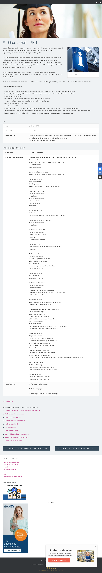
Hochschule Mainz (11, 427)
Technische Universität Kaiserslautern (17, 437)
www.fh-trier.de (8, 401)
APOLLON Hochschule (11, 464)
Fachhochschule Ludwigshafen (15, 421)
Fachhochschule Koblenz (13, 417)
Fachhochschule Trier (12, 424)
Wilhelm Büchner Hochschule (13, 476)
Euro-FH (6, 467)
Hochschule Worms (11, 431)
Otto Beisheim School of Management (17, 434)
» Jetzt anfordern (59, 560)
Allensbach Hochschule (11, 462)
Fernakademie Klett (10, 469)
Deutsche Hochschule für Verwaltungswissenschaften (22, 410)
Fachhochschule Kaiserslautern (15, 414)
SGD (5, 472)
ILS (5, 474)
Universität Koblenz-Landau (14, 441)
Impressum (45, 560)
